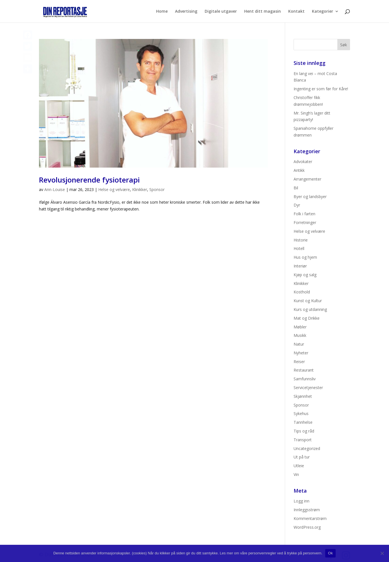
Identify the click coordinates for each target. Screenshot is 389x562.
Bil (296, 187)
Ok (330, 553)
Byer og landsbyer (310, 196)
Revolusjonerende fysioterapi (89, 180)
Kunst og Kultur (308, 300)
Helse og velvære (114, 189)
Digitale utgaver (221, 11)
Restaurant (304, 370)
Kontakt (296, 11)
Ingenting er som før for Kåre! (321, 88)
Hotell (299, 248)
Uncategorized (307, 448)
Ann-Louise (54, 189)
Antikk (299, 170)
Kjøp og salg (305, 274)
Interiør (300, 266)
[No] (382, 553)
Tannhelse (303, 422)
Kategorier (322, 11)
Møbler (300, 327)
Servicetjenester (308, 387)
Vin (296, 474)
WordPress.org (307, 527)
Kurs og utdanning (310, 309)
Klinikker (139, 189)
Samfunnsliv (305, 378)
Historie (301, 240)
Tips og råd (304, 431)
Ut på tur (302, 457)
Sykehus (301, 413)
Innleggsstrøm (307, 509)
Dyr (297, 205)
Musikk (300, 335)
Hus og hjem (305, 257)
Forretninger (305, 222)
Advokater (303, 161)
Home (162, 11)
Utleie (299, 465)
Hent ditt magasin (262, 11)
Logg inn (301, 501)
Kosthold (302, 292)
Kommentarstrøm (310, 518)
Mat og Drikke (307, 318)
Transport (303, 439)
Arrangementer (307, 179)
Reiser (299, 361)
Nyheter (301, 352)
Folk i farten (304, 213)
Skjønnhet (303, 396)
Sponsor (157, 189)
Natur (299, 344)
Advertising (186, 11)
